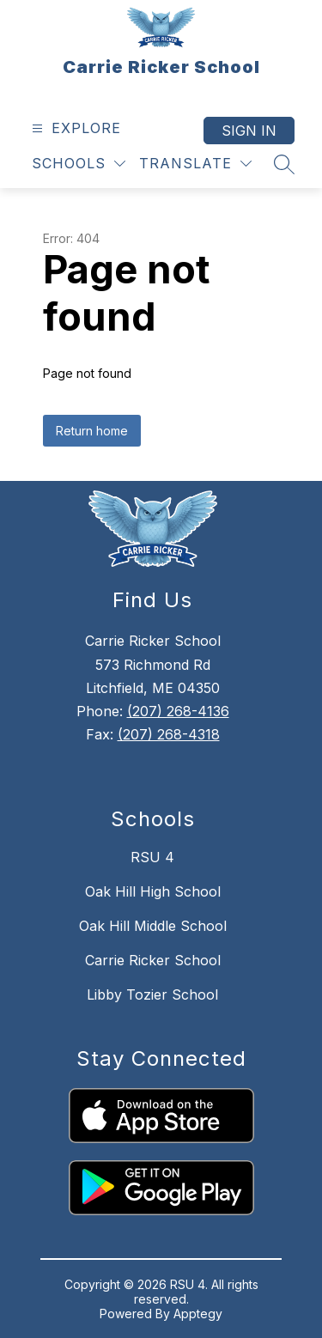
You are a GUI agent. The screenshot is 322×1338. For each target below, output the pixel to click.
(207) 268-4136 (178, 711)
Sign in (249, 130)
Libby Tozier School (152, 994)
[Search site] (284, 164)
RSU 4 (152, 857)
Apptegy (197, 1313)
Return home (92, 430)
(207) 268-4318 (169, 734)
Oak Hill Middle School (153, 925)
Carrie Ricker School (153, 960)
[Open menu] (74, 128)
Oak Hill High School (153, 891)
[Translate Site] (195, 163)
